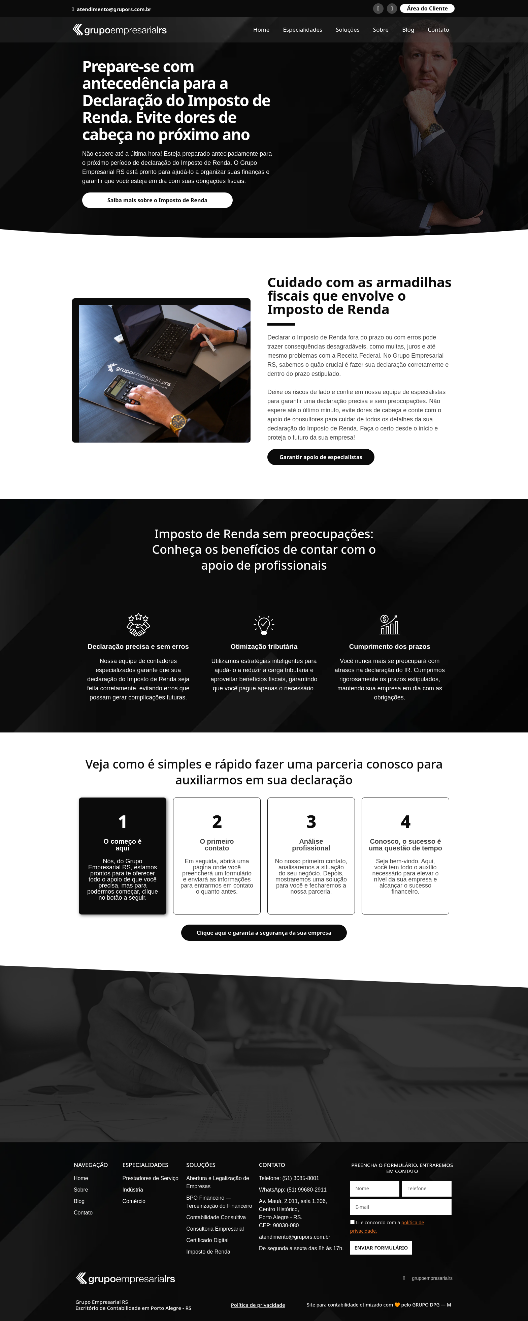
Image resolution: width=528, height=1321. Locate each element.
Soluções (348, 29)
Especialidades (302, 29)
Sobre (381, 29)
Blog (408, 29)
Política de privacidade (258, 1304)
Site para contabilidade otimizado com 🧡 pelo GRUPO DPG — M (379, 1304)
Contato (438, 29)
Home (261, 29)
